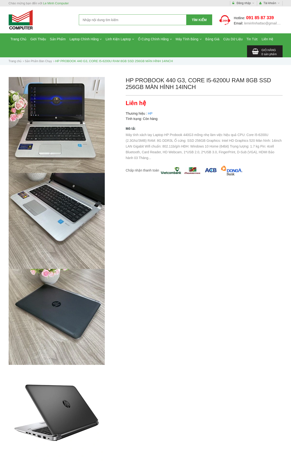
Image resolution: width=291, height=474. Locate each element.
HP (150, 113)
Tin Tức (252, 39)
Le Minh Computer (56, 3)
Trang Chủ (19, 39)
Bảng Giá (212, 39)
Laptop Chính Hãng (85, 39)
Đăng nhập (243, 3)
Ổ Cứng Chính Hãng (155, 39)
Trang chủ (15, 61)
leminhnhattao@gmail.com (264, 23)
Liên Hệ (267, 39)
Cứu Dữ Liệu (232, 39)
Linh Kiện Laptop (119, 39)
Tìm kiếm (199, 20)
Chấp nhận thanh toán (142, 170)
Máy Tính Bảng (189, 39)
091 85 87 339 (260, 17)
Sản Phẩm (58, 39)
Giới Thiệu (38, 39)
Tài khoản (269, 3)
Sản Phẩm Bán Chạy (38, 61)
